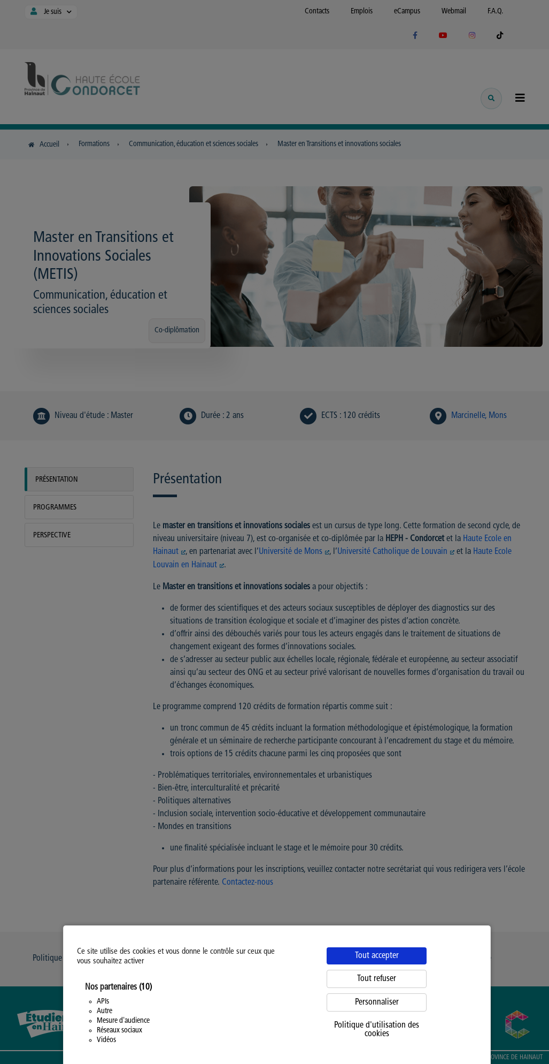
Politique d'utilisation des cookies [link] (376, 1029)
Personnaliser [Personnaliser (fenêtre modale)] (377, 1002)
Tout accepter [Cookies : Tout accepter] (377, 956)
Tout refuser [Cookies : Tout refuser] (376, 979)
